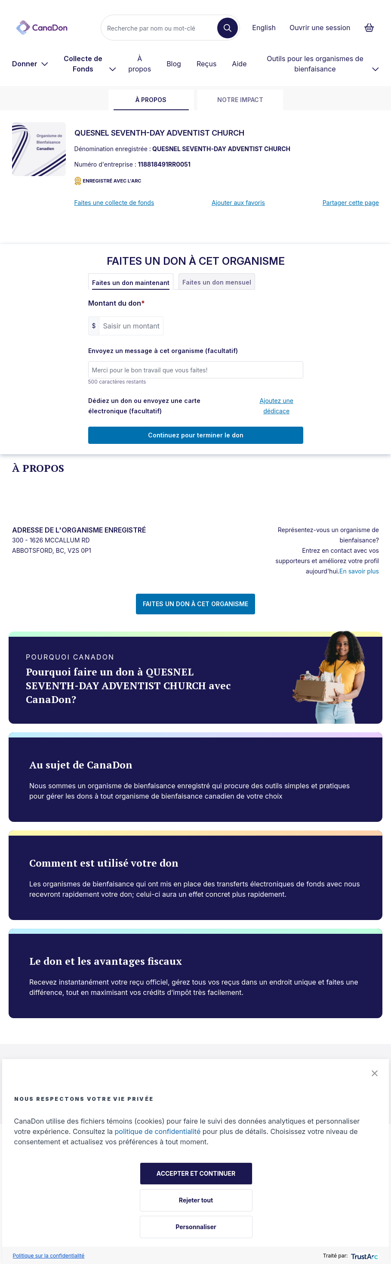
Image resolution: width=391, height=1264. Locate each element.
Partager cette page (351, 202)
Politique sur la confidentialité (49, 1255)
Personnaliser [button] (195, 1226)
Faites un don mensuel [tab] (216, 282)
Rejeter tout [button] (196, 1200)
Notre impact (240, 99)
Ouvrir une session (320, 27)
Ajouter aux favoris (238, 202)
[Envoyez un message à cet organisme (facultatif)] (195, 369)
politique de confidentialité (158, 1131)
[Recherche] (163, 28)
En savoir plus (359, 571)
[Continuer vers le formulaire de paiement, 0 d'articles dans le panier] (372, 28)
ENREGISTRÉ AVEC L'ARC (108, 181)
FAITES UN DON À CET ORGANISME (195, 603)
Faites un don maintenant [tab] (130, 282)
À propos (139, 63)
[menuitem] (30, 64)
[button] (374, 1073)
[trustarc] (364, 1256)
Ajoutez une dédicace (276, 406)
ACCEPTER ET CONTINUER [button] (196, 1173)
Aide (239, 63)
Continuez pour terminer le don (195, 435)
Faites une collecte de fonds (114, 202)
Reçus (206, 63)
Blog (173, 63)
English (264, 27)
